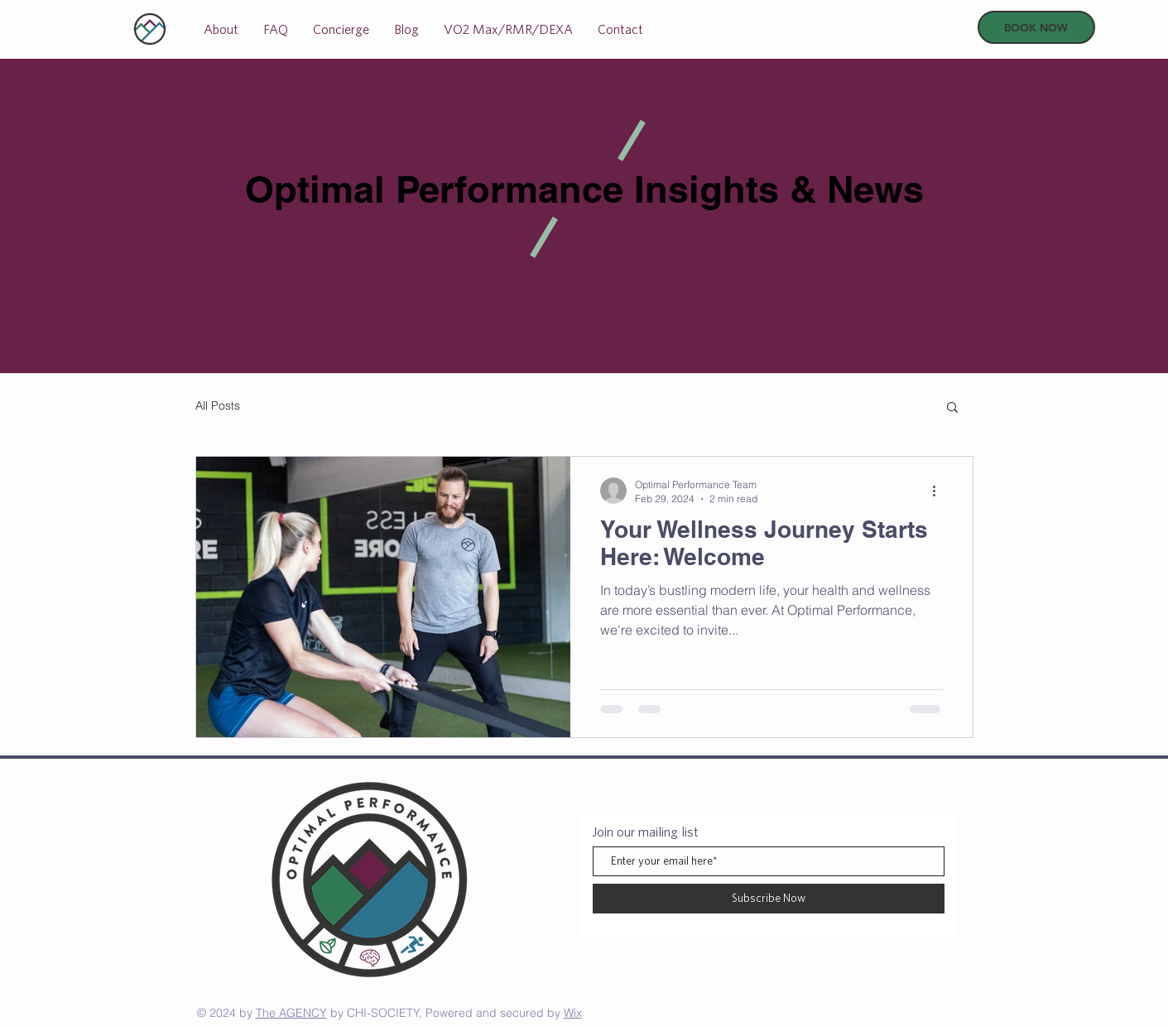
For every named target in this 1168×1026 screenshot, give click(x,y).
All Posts (217, 405)
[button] (952, 408)
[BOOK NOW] (1036, 27)
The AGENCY (291, 1012)
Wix (573, 1012)
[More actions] (940, 491)
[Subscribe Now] (768, 898)
